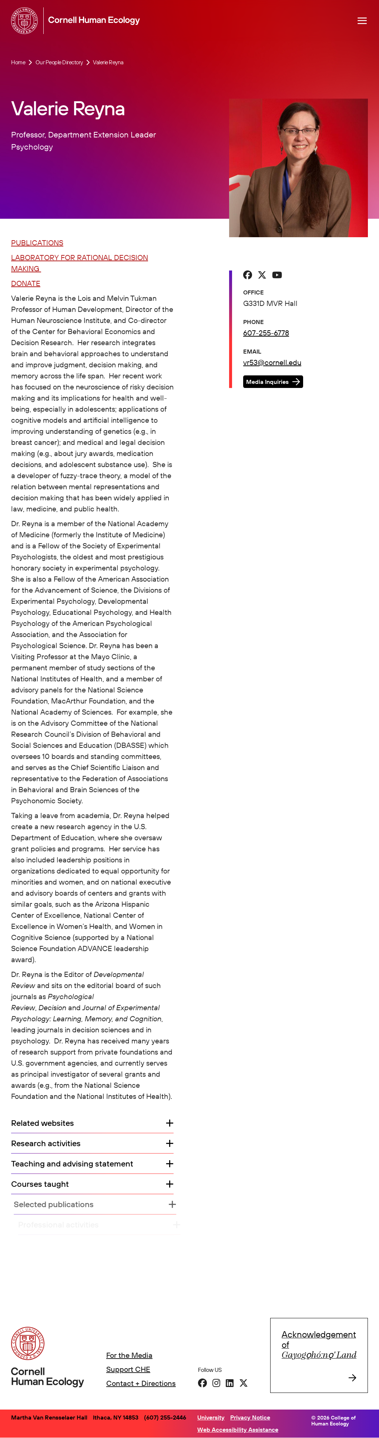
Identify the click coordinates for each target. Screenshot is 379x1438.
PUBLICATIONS (37, 243)
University (211, 1417)
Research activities (46, 1144)
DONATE (25, 284)
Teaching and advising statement (72, 1164)
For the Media (129, 1355)
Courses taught (44, 1184)
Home (18, 62)
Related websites (42, 1123)
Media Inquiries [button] (267, 382)
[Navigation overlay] (362, 20)
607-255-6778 (266, 333)
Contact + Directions (141, 1383)
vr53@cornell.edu (272, 363)
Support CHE (128, 1369)
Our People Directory (59, 62)
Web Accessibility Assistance (237, 1429)
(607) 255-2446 (165, 1417)
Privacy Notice (250, 1417)
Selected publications (58, 1205)
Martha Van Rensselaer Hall (49, 1417)
